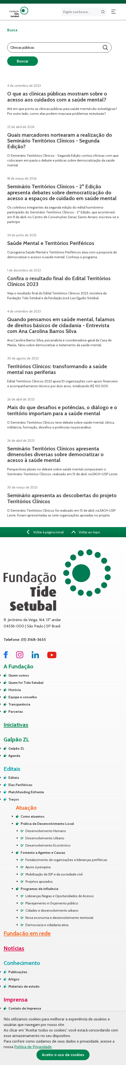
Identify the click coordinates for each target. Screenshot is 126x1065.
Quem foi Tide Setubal (25, 682)
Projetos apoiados (39, 881)
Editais (13, 777)
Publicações (17, 972)
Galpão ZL (16, 748)
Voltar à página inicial (45, 532)
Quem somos (18, 675)
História (14, 690)
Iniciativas (16, 724)
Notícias (14, 948)
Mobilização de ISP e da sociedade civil (54, 874)
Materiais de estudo (24, 986)
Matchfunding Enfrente (26, 792)
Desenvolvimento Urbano (44, 838)
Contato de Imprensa (24, 1008)
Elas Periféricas (20, 785)
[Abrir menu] (113, 11)
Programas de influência (39, 888)
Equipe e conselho (22, 697)
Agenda (14, 755)
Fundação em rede (27, 933)
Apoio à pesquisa (38, 867)
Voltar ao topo (86, 532)
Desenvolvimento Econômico (48, 845)
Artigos (13, 979)
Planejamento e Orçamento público (51, 903)
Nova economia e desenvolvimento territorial (59, 917)
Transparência (19, 704)
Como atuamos (32, 816)
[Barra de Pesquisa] (55, 47)
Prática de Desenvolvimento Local (47, 823)
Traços (13, 799)
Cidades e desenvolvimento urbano (51, 910)
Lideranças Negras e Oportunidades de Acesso (59, 896)
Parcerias (15, 711)
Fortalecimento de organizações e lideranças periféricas (66, 859)
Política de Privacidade (33, 1047)
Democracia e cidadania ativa (46, 925)
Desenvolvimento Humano (45, 831)
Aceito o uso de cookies (63, 1054)
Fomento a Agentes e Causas (43, 852)
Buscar (22, 61)
